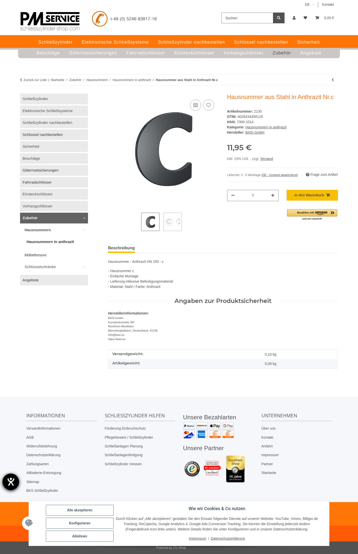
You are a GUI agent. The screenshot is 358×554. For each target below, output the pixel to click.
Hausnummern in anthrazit (266, 127)
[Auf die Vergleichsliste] (195, 105)
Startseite (268, 473)
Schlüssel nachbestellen (43, 134)
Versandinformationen (43, 428)
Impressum (270, 455)
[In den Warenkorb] (312, 195)
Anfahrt (267, 446)
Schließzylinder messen (123, 464)
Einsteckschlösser (38, 194)
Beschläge (31, 158)
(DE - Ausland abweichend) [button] (279, 175)
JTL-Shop (179, 547)
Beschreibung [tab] (121, 248)
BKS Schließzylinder (42, 491)
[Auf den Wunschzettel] (208, 105)
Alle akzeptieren (79, 510)
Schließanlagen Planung (124, 446)
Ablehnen (79, 536)
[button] (294, 18)
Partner (267, 464)
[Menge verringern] (232, 195)
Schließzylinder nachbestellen (47, 122)
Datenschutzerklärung (43, 455)
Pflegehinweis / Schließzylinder (129, 437)
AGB (30, 437)
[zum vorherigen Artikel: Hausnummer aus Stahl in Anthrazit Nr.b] (333, 79)
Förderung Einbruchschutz (125, 428)
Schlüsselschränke (40, 267)
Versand (266, 159)
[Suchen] (247, 18)
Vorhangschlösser (37, 206)
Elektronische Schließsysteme (48, 111)
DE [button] (307, 5)
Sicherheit (31, 146)
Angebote (31, 280)
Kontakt (328, 5)
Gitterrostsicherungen (40, 170)
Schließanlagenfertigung (124, 455)
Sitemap (32, 482)
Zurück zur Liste (35, 80)
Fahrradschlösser (37, 182)
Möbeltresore (36, 255)
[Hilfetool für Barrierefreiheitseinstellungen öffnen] (11, 481)
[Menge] (252, 195)
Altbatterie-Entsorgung (43, 473)
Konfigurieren (79, 523)
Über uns (268, 428)
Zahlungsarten (37, 464)
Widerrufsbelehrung (41, 446)
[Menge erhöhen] (272, 195)
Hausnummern (38, 230)
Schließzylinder (35, 99)
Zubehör (30, 218)
